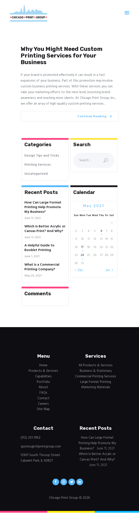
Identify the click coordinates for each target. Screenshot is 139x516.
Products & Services (43, 371)
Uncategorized (36, 173)
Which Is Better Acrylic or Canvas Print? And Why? (45, 229)
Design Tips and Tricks (41, 155)
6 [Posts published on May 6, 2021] (101, 231)
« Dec (79, 270)
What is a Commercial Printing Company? (41, 267)
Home (43, 365)
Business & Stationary (96, 371)
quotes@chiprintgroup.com (41, 446)
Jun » (109, 270)
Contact (44, 398)
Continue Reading (92, 116)
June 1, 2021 (32, 256)
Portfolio (43, 382)
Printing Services (37, 164)
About (43, 387)
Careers (43, 404)
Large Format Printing (95, 382)
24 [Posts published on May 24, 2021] (82, 255)
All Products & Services (96, 365)
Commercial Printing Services (95, 376)
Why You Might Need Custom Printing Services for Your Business (61, 56)
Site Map (43, 409)
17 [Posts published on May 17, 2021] (82, 247)
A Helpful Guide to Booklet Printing (39, 248)
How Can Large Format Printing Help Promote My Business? (42, 207)
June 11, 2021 (32, 218)
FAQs (43, 392)
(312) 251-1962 (30, 437)
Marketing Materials (95, 387)
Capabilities (43, 376)
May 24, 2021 (33, 275)
